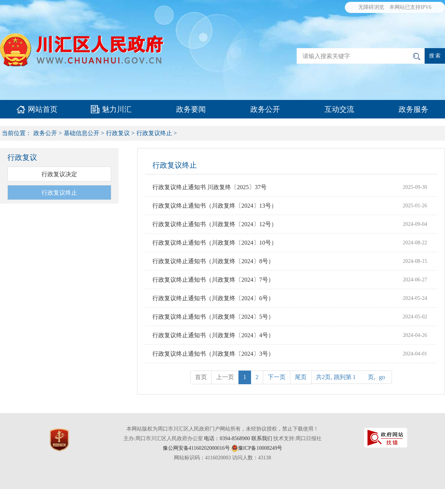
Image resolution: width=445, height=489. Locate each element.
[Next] (276, 377)
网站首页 (42, 109)
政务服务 (413, 109)
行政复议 (118, 133)
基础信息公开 (81, 133)
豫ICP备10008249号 (260, 448)
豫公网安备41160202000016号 (196, 448)
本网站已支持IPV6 (410, 7)
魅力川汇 (117, 109)
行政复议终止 (154, 133)
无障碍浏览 (371, 7)
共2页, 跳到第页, (351, 377)
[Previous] (301, 377)
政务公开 (265, 109)
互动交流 (339, 109)
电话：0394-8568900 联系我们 (238, 438)
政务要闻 (191, 109)
